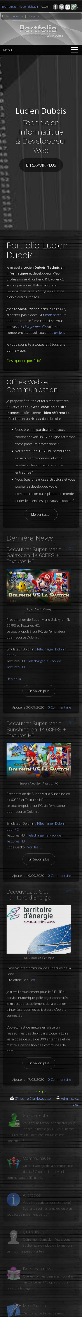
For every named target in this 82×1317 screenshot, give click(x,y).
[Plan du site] (10, 7)
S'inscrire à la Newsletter (31, 1094)
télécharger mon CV (32, 322)
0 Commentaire (59, 699)
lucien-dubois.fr (29, 7)
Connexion (18, 16)
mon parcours (55, 310)
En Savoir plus (38, 682)
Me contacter (41, 510)
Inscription (33, 16)
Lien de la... (15, 670)
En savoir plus (41, 162)
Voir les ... (34, 838)
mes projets (56, 328)
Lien (32, 971)
